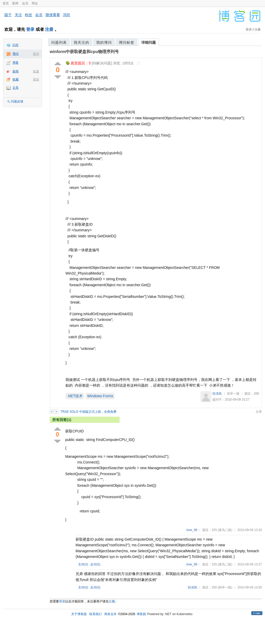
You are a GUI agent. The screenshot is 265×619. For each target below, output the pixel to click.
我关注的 (81, 42)
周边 (35, 3)
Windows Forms (100, 396)
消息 (66, 15)
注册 (49, 29)
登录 (30, 29)
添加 (36, 79)
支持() (83, 564)
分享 (259, 412)
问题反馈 (17, 101)
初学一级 (233, 393)
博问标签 (126, 42)
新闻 (15, 3)
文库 (15, 88)
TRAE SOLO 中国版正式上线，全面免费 (88, 412)
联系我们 (95, 614)
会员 (25, 3)
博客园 (141, 614)
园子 (8, 15)
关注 (18, 15)
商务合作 (110, 614)
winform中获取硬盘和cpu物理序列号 (84, 51)
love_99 (191, 530)
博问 (15, 54)
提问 (36, 54)
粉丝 (28, 15)
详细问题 (148, 42)
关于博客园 (79, 614)
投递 (36, 71)
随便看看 (53, 15)
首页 (6, 3)
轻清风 (217, 393)
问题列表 (59, 42)
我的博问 (104, 42)
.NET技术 (75, 396)
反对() (95, 564)
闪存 (15, 45)
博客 (15, 62)
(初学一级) (225, 587)
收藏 (15, 79)
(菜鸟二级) (225, 530)
